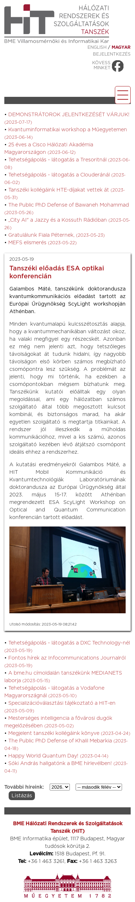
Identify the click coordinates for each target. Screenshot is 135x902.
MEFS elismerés (42, 242)
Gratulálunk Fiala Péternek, (56, 235)
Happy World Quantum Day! (58, 756)
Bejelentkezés (112, 54)
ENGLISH (97, 47)
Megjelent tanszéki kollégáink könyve (69, 733)
